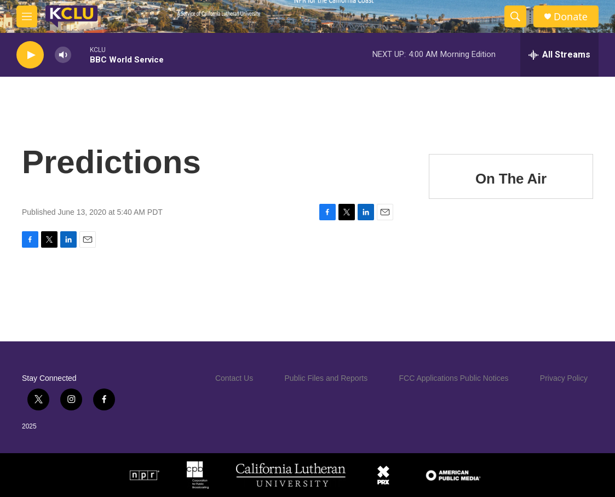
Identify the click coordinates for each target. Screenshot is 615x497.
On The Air (511, 178)
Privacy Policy (564, 378)
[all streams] (559, 55)
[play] (30, 55)
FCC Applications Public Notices (454, 378)
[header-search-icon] (515, 16)
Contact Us (234, 378)
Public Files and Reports (325, 378)
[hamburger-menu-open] (26, 16)
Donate (571, 16)
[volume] (63, 55)
